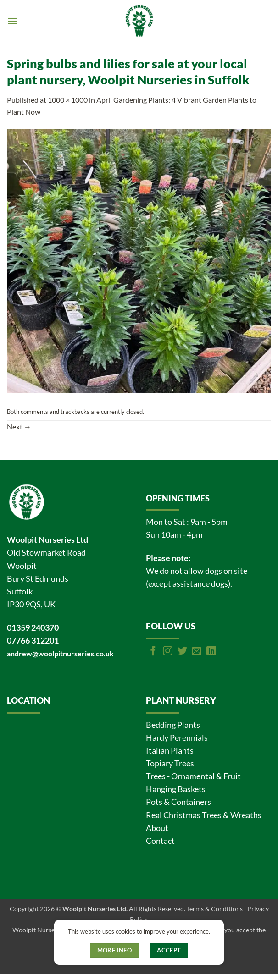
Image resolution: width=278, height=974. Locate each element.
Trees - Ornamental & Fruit (193, 776)
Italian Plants (170, 750)
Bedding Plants (173, 725)
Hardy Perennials (177, 738)
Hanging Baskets (176, 789)
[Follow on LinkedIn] (211, 651)
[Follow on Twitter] (182, 651)
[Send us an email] (196, 651)
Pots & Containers (178, 802)
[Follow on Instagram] (167, 651)
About (157, 828)
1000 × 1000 (68, 99)
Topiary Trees (170, 763)
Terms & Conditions (215, 909)
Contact (160, 841)
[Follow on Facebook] (153, 651)
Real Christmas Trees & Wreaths (203, 815)
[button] (12, 21)
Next (19, 426)
